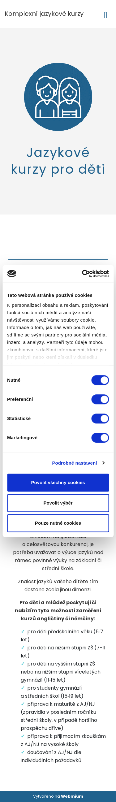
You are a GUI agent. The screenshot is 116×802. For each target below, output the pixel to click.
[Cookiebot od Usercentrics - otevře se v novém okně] (82, 274)
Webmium (72, 796)
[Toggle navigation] (105, 14)
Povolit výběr (57, 502)
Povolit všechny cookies (58, 482)
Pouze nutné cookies (58, 523)
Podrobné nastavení (74, 463)
